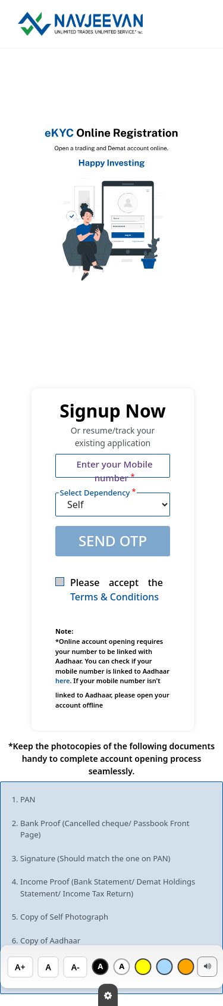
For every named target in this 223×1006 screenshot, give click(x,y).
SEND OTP (112, 540)
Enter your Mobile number (114, 471)
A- (75, 967)
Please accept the (109, 589)
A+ (20, 967)
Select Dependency (98, 492)
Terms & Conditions (114, 596)
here (62, 680)
